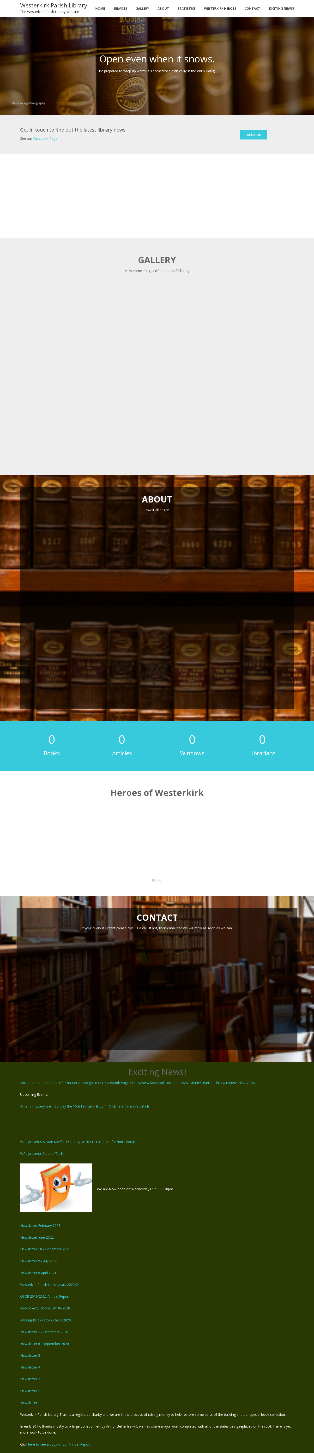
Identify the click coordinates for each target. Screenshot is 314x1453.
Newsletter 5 (30, 1355)
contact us (253, 134)
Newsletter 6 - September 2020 (44, 1343)
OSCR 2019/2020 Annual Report (45, 1296)
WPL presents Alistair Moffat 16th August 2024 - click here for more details (78, 1141)
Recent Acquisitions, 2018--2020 (45, 1308)
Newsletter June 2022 (37, 1237)
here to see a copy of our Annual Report (59, 1444)
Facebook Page (45, 138)
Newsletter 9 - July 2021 (38, 1261)
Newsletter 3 (30, 1379)
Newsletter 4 (30, 1367)
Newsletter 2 (30, 1391)
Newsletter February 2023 (40, 1225)
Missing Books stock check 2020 (45, 1320)
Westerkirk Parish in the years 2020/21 (50, 1284)
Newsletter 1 (30, 1402)
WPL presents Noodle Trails (42, 1153)
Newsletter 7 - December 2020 (44, 1332)
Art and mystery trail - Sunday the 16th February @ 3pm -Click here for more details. (85, 1106)
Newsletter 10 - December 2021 (45, 1249)
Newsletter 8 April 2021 (38, 1273)
